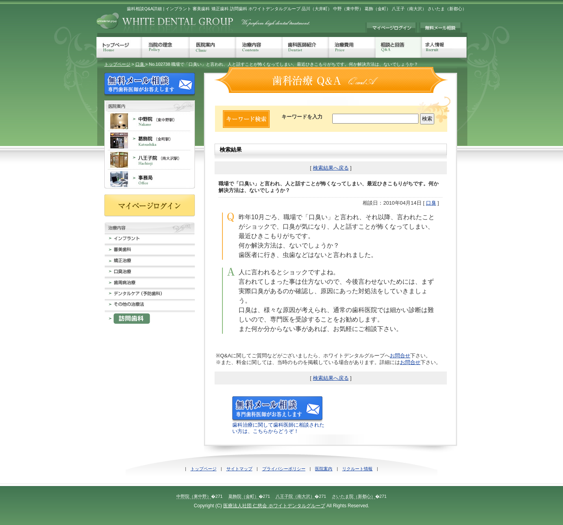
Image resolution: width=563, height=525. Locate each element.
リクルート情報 (357, 468)
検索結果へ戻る (331, 168)
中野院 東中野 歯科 (149, 121)
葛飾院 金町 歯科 (149, 140)
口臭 (140, 64)
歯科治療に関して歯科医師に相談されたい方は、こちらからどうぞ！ (278, 425)
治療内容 (259, 47)
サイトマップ (239, 468)
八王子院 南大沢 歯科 (149, 159)
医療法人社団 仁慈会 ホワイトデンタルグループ (274, 505)
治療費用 (352, 47)
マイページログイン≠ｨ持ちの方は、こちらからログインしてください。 (391, 27)
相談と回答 (399, 47)
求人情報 (444, 47)
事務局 (149, 179)
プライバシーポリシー (284, 468)
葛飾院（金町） (243, 496)
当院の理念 (166, 47)
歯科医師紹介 (306, 47)
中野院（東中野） (193, 496)
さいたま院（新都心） (353, 496)
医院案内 (213, 47)
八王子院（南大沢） (295, 496)
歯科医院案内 (149, 105)
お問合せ (400, 356)
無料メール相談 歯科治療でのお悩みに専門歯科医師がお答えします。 (441, 27)
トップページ (119, 47)
